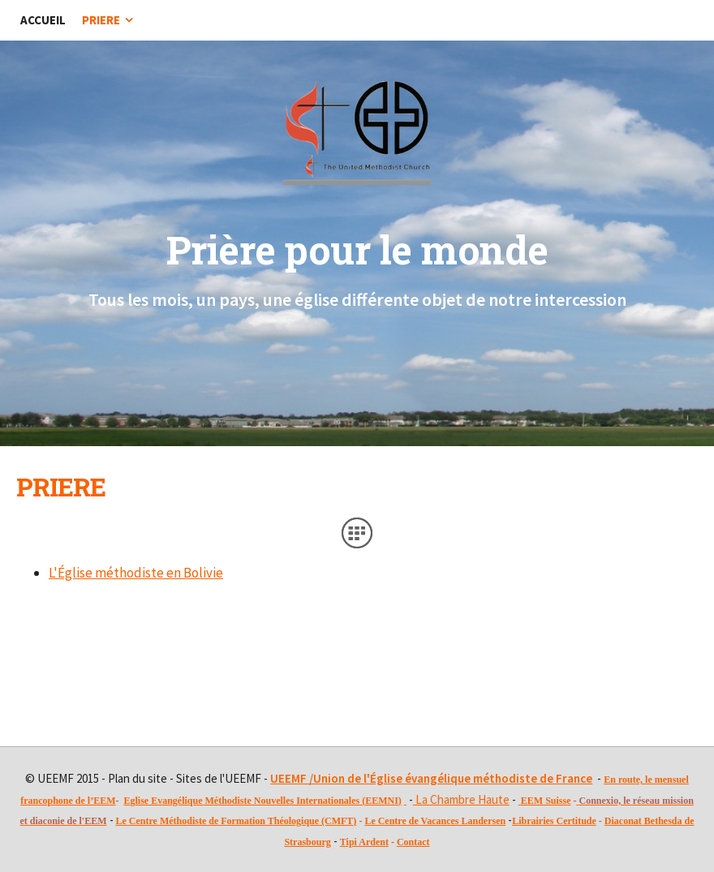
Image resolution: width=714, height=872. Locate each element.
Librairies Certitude (554, 821)
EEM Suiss (543, 800)
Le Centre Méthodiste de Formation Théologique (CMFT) (236, 821)
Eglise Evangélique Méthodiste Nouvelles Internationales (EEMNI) (262, 800)
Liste (357, 533)
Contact (413, 842)
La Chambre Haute (461, 799)
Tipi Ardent (364, 842)
